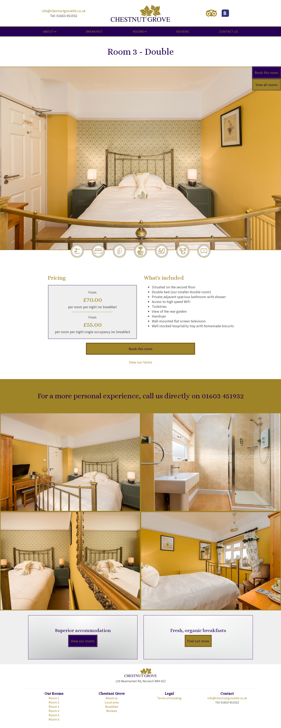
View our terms (140, 362)
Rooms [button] (138, 31)
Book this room (266, 72)
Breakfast (94, 31)
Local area (112, 702)
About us (112, 698)
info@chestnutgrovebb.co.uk (64, 10)
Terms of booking (169, 698)
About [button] (48, 31)
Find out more (198, 640)
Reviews (182, 31)
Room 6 (54, 719)
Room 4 (54, 711)
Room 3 (54, 707)
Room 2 (54, 702)
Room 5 (54, 715)
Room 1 (54, 698)
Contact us (228, 31)
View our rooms (83, 640)
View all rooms (266, 84)
